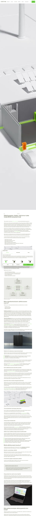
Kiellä (7, 264)
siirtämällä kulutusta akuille (11, 371)
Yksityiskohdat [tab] (18, 252)
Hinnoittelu (15, 1)
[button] (8, 1)
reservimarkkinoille (17, 231)
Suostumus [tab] (7, 252)
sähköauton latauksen (10, 364)
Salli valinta (18, 264)
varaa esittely (33, 1)
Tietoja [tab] (28, 252)
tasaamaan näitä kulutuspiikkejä (14, 363)
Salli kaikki (28, 264)
